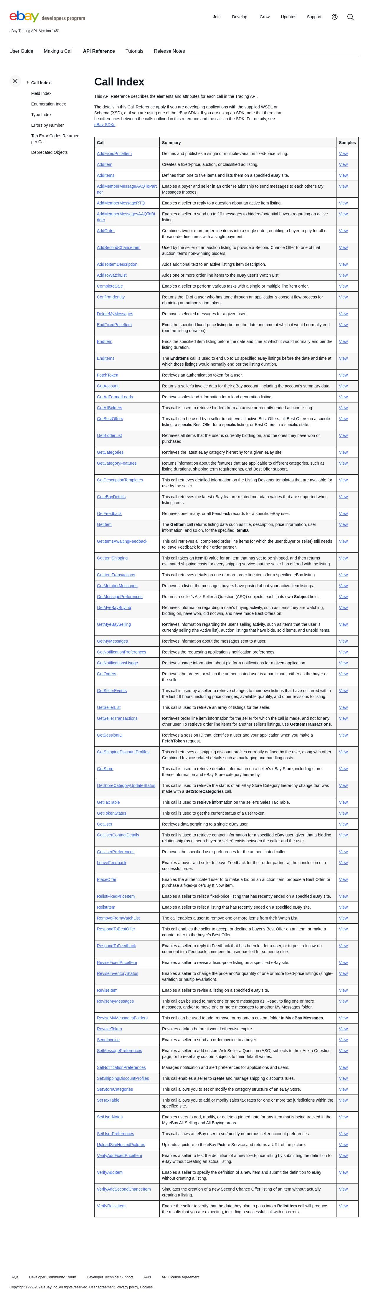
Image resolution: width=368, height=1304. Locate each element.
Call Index (41, 82)
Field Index (41, 93)
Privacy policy (127, 1287)
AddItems (105, 175)
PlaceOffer (106, 879)
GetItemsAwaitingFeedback (122, 541)
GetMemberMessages (117, 585)
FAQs (14, 1277)
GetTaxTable (108, 802)
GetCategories (110, 452)
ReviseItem (107, 990)
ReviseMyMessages (115, 1001)
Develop (239, 16)
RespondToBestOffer (116, 929)
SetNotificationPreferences (121, 1067)
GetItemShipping (112, 558)
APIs (147, 1277)
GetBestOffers (110, 418)
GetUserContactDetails (118, 835)
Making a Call (58, 51)
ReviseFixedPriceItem (117, 962)
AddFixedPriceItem (114, 153)
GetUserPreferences (116, 851)
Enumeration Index (48, 104)
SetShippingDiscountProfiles (123, 1078)
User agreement (102, 1287)
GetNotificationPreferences (121, 652)
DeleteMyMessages (115, 313)
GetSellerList (109, 707)
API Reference (99, 51)
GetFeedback (109, 513)
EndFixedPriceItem (114, 324)
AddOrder (106, 230)
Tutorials (134, 51)
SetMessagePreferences (119, 1050)
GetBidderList (109, 435)
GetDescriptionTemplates (120, 480)
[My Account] (334, 17)
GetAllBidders (109, 407)
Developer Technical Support (110, 1277)
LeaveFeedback (111, 862)
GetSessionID (109, 735)
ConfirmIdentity (111, 297)
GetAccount (107, 386)
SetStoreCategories (115, 1089)
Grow (265, 16)
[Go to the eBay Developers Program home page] (47, 21)
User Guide (21, 51)
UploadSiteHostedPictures (121, 1144)
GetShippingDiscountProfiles (123, 752)
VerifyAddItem (110, 1172)
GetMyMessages (112, 641)
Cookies (146, 1287)
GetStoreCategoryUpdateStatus (126, 785)
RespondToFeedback (116, 945)
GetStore (105, 768)
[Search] (350, 17)
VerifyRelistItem (111, 1206)
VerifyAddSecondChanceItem (124, 1189)
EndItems (105, 358)
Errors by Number (47, 125)
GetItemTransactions (116, 574)
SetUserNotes (110, 1117)
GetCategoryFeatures (117, 463)
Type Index (41, 114)
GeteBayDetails (111, 496)
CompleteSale (110, 286)
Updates (288, 16)
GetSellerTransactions (117, 718)
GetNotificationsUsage (117, 663)
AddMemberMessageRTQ (121, 203)
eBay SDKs (104, 124)
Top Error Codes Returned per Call (55, 138)
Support (314, 16)
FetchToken (107, 375)
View (343, 153)
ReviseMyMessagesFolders (122, 1018)
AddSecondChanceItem (119, 247)
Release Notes (169, 51)
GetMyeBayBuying (114, 607)
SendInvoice (108, 1039)
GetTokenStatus (111, 813)
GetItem (104, 524)
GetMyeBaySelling (114, 624)
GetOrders (106, 673)
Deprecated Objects (49, 152)
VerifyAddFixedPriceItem (119, 1155)
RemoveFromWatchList (118, 918)
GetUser (104, 824)
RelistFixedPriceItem (116, 896)
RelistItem (106, 907)
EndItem (104, 341)
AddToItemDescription (117, 264)
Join (217, 16)
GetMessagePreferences (120, 596)
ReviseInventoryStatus (117, 973)
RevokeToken (109, 1028)
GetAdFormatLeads (115, 396)
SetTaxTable (108, 1100)
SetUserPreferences (115, 1133)
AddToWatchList (112, 275)
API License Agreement (180, 1277)
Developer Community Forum (52, 1277)
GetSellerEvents (112, 690)
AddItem (104, 164)
